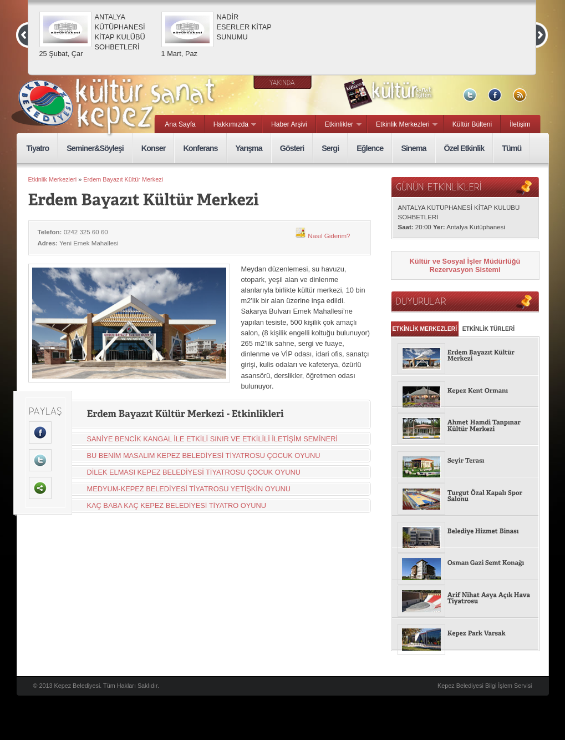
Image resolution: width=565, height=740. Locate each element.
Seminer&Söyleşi (95, 148)
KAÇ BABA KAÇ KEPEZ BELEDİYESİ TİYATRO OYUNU (177, 505)
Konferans (200, 148)
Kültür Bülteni (472, 124)
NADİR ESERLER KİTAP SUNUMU (244, 27)
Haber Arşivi (289, 124)
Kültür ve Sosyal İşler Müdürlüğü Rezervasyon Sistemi (465, 265)
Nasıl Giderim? (322, 236)
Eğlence (370, 148)
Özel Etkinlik (464, 148)
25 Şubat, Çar (61, 53)
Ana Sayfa (180, 124)
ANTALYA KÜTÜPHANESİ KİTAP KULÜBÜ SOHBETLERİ (120, 32)
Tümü (511, 148)
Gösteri (292, 148)
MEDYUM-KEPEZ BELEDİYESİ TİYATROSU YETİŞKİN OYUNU (189, 489)
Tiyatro (38, 148)
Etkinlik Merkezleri (402, 124)
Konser (153, 148)
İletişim (520, 124)
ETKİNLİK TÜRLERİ (488, 329)
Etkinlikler (339, 124)
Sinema (413, 148)
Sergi (330, 148)
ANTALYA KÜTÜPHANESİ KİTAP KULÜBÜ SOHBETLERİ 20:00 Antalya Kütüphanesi (459, 217)
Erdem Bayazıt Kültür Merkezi (123, 179)
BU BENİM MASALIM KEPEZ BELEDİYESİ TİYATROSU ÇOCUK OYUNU (203, 455)
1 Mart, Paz (179, 53)
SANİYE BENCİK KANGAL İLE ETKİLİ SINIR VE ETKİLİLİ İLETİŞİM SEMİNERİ (212, 439)
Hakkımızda (231, 124)
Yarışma (249, 148)
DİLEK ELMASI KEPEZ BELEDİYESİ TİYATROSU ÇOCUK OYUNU (194, 472)
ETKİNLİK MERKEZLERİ (425, 329)
